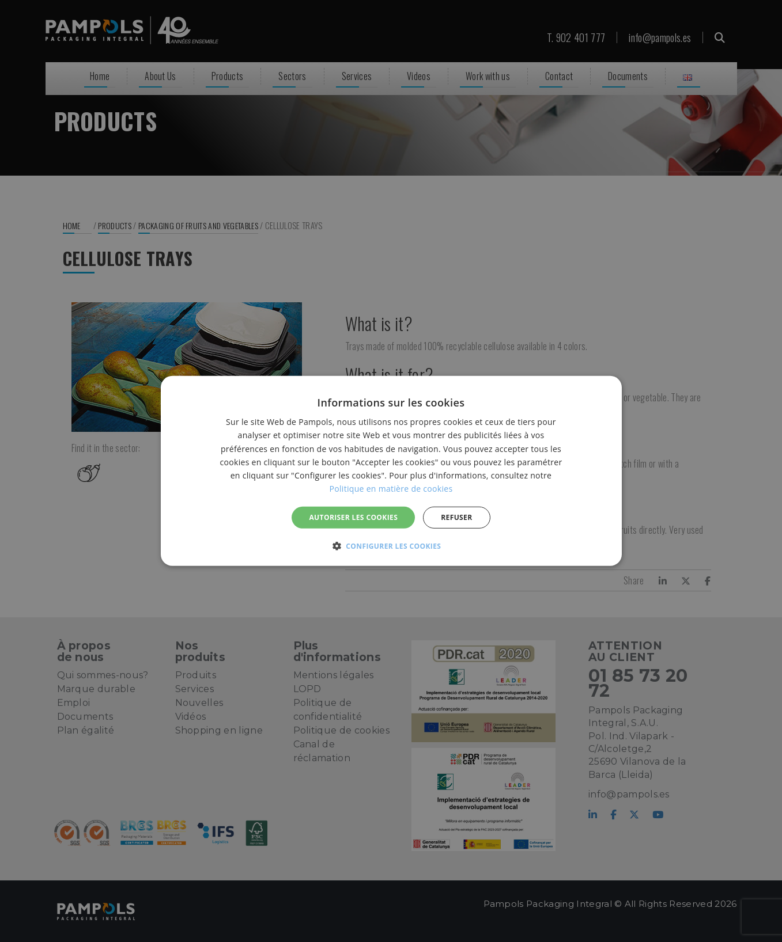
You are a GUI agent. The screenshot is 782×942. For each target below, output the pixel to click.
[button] (391, 546)
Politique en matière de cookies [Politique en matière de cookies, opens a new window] (391, 488)
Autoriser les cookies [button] (353, 517)
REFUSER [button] (456, 517)
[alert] (391, 471)
